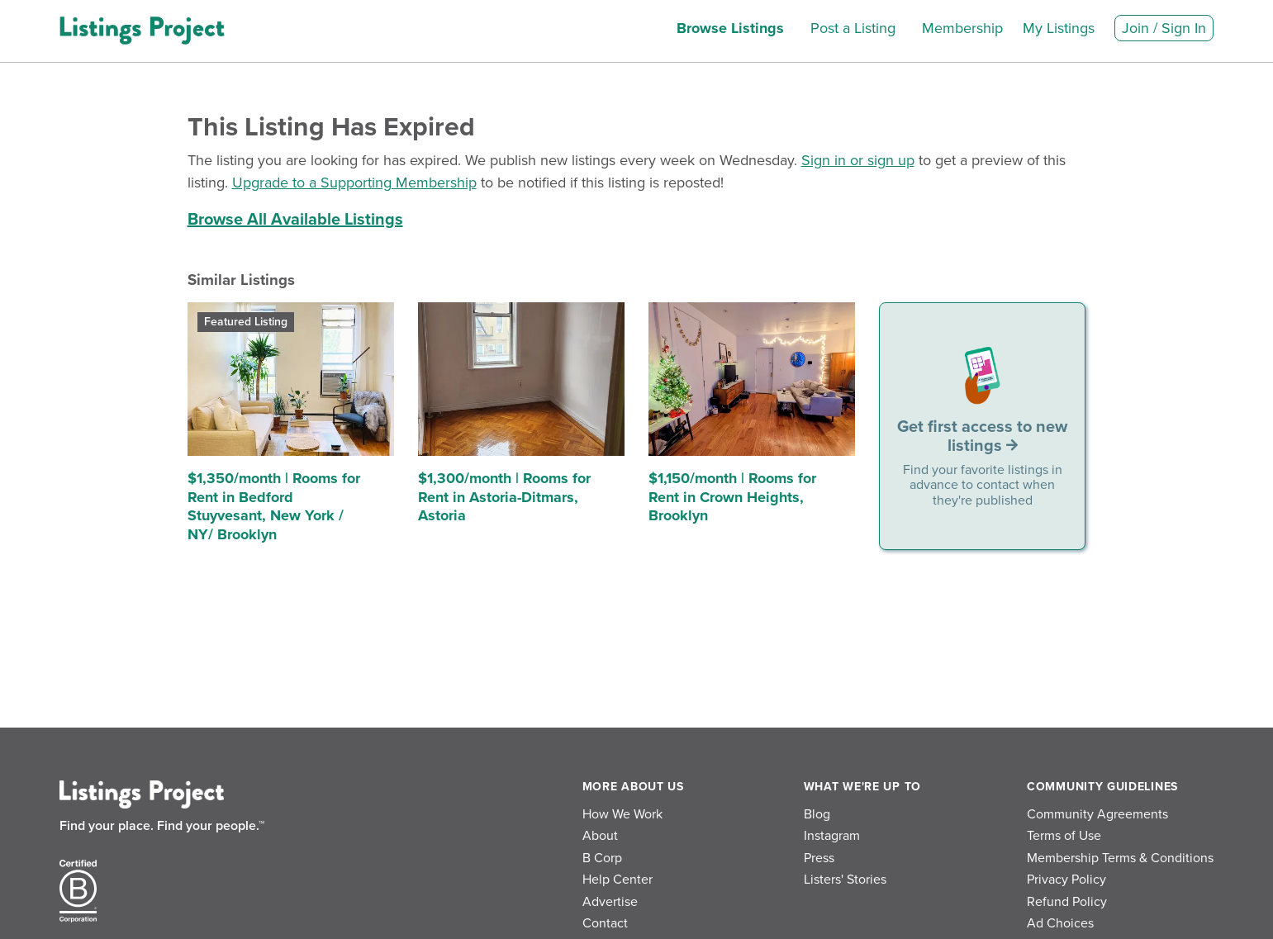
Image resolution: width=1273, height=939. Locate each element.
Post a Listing (852, 28)
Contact (605, 923)
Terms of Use (1064, 836)
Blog (817, 814)
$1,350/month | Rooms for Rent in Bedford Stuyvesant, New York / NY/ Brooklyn (274, 506)
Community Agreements (1097, 814)
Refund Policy (1067, 902)
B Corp (602, 858)
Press (819, 858)
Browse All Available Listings (295, 220)
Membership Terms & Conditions (1120, 858)
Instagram (832, 836)
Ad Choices (1060, 923)
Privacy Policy (1066, 879)
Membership (962, 28)
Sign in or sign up (857, 160)
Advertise (610, 902)
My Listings (1059, 28)
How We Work (622, 814)
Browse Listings (730, 28)
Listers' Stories (845, 879)
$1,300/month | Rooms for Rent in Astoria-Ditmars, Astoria (504, 496)
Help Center (617, 879)
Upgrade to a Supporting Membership (354, 182)
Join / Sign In (1164, 28)
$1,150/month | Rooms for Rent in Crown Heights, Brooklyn (732, 496)
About (600, 836)
